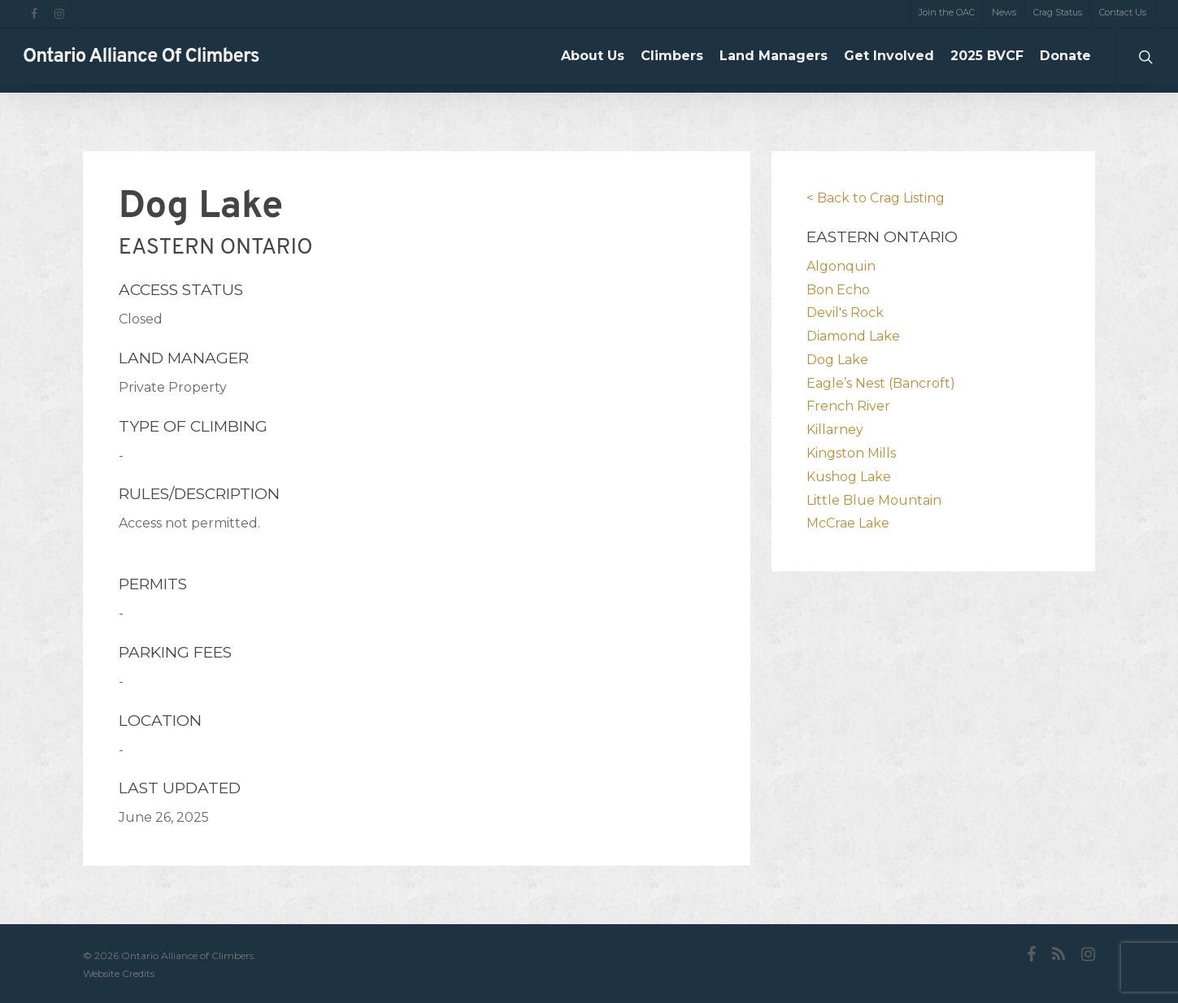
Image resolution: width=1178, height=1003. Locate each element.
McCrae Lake (847, 523)
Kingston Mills (851, 453)
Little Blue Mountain (873, 500)
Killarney (834, 429)
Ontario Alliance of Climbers (141, 61)
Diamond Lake (853, 336)
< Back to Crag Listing (875, 198)
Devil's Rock (845, 312)
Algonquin (841, 266)
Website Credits (118, 973)
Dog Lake (837, 359)
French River (848, 406)
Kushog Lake (848, 476)
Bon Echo (838, 289)
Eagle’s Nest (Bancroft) (880, 383)
